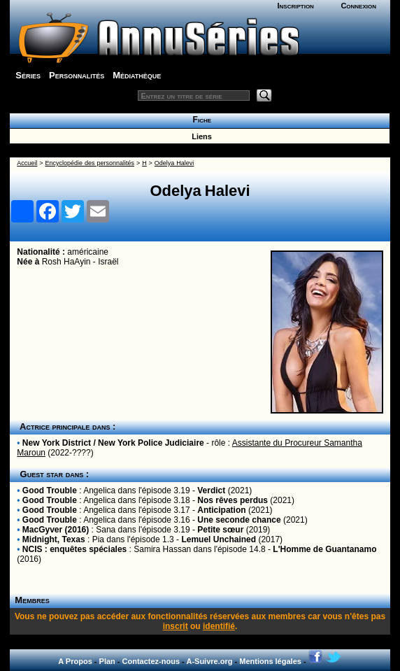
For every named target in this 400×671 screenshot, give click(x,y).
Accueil (27, 163)
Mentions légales (270, 661)
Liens (199, 136)
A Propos (75, 661)
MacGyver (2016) (55, 530)
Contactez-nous (151, 661)
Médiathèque (137, 75)
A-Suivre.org (209, 661)
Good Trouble (49, 490)
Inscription (295, 5)
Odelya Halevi (174, 163)
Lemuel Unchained (218, 539)
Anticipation (221, 510)
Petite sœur (220, 530)
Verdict (211, 490)
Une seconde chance (238, 520)
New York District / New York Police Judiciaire (113, 443)
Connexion (358, 5)
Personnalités (76, 75)
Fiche (199, 120)
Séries (28, 75)
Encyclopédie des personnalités (89, 163)
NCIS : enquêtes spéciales (74, 549)
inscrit (175, 626)
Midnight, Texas (53, 539)
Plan (107, 661)
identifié (219, 626)
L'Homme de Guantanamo (324, 549)
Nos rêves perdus (232, 500)
